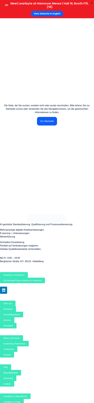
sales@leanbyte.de (9, 265)
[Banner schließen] (92, 3)
